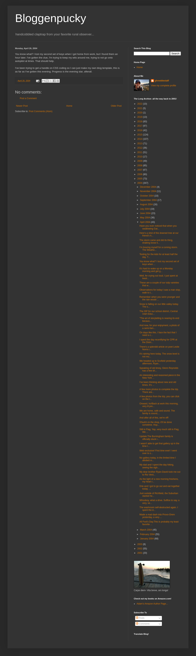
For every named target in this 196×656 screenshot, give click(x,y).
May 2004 (145, 217)
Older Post (116, 106)
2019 (140, 117)
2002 (140, 548)
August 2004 (146, 204)
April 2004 (145, 222)
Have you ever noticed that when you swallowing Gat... (158, 227)
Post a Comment (28, 98)
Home (69, 106)
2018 (140, 121)
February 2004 (147, 534)
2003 (140, 544)
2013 (140, 143)
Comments (143, 624)
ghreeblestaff (162, 80)
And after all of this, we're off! (153, 417)
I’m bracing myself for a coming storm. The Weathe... (158, 248)
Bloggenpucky (50, 18)
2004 (140, 183)
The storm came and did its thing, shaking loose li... (156, 241)
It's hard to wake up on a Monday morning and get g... (156, 270)
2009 (140, 161)
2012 (140, 148)
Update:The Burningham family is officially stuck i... (156, 437)
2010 (140, 156)
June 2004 (145, 213)
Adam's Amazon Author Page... (152, 603)
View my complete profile (163, 85)
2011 (140, 152)
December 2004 (148, 187)
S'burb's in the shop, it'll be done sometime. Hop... (155, 423)
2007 (140, 170)
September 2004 (148, 200)
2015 (140, 134)
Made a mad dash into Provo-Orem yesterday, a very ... (157, 516)
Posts (140, 618)
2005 (140, 178)
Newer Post (22, 106)
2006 (140, 174)
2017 (140, 126)
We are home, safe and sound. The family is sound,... (157, 412)
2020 (140, 112)
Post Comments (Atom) (40, 111)
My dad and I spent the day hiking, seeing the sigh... (156, 466)
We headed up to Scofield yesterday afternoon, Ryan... (157, 362)
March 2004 (146, 529)
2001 (140, 553)
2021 (140, 108)
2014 (140, 139)
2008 (140, 165)
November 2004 (148, 191)
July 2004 (145, 209)
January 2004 (147, 538)
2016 (140, 130)
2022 (140, 103)
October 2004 (147, 195)
